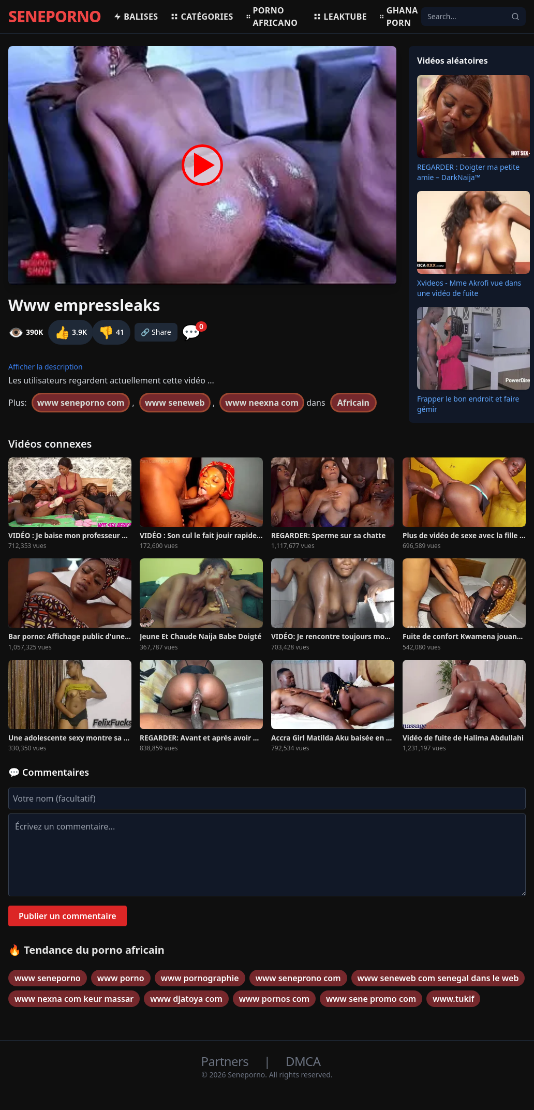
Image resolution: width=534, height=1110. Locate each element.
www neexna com (262, 402)
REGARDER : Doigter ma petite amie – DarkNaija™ (468, 172)
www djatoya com (186, 998)
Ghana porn (398, 16)
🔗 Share (156, 332)
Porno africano (272, 16)
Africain (353, 402)
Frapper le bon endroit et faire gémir (468, 404)
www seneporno (47, 978)
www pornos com (274, 998)
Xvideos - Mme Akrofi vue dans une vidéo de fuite (469, 288)
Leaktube (340, 16)
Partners (226, 1061)
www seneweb (175, 402)
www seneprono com (298, 978)
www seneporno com (80, 402)
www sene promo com (371, 998)
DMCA (303, 1061)
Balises (135, 16)
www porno (120, 978)
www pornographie (200, 978)
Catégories (201, 16)
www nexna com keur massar (74, 998)
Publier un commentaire (67, 916)
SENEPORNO (54, 16)
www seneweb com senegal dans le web (438, 978)
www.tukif (453, 998)
